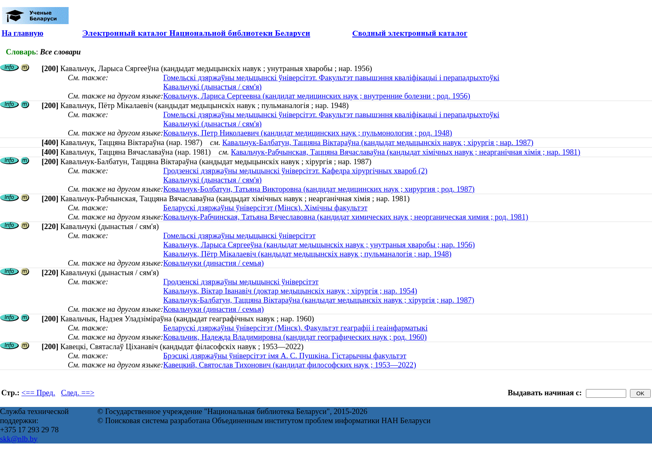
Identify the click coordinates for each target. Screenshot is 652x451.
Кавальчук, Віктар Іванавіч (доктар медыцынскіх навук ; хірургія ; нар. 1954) (290, 290)
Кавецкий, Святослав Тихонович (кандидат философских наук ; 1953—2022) (289, 364)
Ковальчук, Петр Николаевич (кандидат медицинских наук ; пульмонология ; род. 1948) (307, 132)
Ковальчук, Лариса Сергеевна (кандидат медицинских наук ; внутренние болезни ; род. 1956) (316, 95)
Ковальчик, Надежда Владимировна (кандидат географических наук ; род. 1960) (295, 337)
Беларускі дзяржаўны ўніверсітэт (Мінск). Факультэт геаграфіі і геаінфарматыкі (295, 327)
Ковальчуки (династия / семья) (213, 263)
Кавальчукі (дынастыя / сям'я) (212, 86)
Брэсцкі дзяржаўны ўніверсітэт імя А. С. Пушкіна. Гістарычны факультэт (284, 355)
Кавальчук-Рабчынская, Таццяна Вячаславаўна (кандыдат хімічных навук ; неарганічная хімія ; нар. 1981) (405, 152)
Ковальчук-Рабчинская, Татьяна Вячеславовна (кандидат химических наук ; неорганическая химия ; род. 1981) (345, 216)
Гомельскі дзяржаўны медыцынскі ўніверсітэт (239, 235)
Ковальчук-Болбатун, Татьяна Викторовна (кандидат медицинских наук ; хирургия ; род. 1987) (318, 189)
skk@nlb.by (18, 438)
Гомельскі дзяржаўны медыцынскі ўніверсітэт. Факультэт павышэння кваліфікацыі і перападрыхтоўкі (331, 77)
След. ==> (77, 392)
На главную (22, 33)
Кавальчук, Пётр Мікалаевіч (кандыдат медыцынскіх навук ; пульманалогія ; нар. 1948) (307, 253)
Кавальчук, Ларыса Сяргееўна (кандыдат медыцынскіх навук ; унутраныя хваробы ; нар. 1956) (319, 244)
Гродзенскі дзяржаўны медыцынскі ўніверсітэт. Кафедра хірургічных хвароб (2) (295, 170)
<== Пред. (38, 392)
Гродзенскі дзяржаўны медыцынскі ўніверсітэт (241, 281)
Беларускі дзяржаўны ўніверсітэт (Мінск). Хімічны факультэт (265, 207)
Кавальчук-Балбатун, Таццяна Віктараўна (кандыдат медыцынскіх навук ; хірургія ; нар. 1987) (377, 142)
